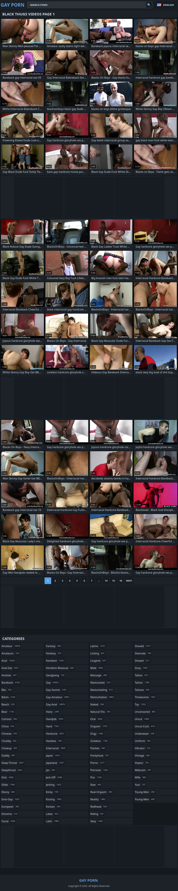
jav (51, 770)
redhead (99, 806)
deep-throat (12, 762)
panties (98, 748)
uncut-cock (145, 726)
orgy (97, 733)
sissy (141, 667)
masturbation (102, 697)
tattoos (142, 689)
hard (52, 726)
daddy (8, 755)
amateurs (10, 653)
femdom (55, 660)
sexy (96, 821)
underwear (145, 733)
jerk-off (54, 777)
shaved (143, 646)
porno (97, 762)
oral (96, 719)
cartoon (9, 719)
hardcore (55, 733)
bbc (6, 689)
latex (52, 813)
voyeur (142, 762)
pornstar (99, 770)
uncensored (145, 711)
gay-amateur (58, 697)
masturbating (102, 689)
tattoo (142, 682)
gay (52, 682)
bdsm (8, 697)
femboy (54, 653)
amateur (11, 646)
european (10, 806)
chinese (9, 733)
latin (52, 821)
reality (98, 799)
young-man (145, 792)
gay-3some (56, 689)
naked (97, 704)
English (168, 4)
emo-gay (10, 799)
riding (97, 813)
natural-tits (100, 711)
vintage (143, 755)
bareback (10, 682)
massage (99, 675)
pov (96, 777)
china (8, 726)
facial (8, 821)
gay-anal (56, 704)
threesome (145, 697)
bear (8, 711)
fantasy (54, 646)
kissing (54, 799)
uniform (143, 740)
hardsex (54, 740)
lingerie (98, 660)
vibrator (143, 748)
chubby (9, 740)
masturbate (100, 682)
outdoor (99, 740)
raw (96, 784)
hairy (53, 711)
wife (141, 777)
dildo (8, 784)
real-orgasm (101, 792)
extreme (9, 813)
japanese (55, 762)
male (97, 667)
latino (97, 646)
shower (142, 660)
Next (129, 580)
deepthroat (12, 770)
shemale (143, 653)
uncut (142, 719)
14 (106, 580)
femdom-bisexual (60, 667)
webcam (143, 770)
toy (140, 704)
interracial (56, 748)
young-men (145, 799)
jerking (54, 784)
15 (113, 580)
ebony (8, 792)
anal (8, 660)
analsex (9, 675)
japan (53, 755)
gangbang (55, 675)
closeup (9, 748)
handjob (55, 719)
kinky (52, 792)
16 (120, 580)
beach (8, 704)
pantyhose (100, 755)
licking (97, 653)
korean (53, 806)
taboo (142, 675)
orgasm (99, 726)
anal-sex (10, 667)
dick (7, 777)
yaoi (140, 784)
